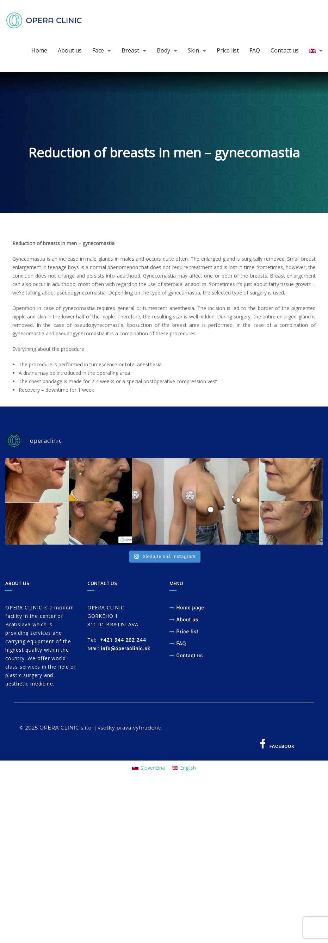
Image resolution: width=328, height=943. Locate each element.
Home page (190, 607)
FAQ (254, 50)
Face (98, 50)
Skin (193, 50)
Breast (130, 50)
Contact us (285, 50)
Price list (228, 50)
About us (70, 50)
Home (39, 50)
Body (163, 50)
